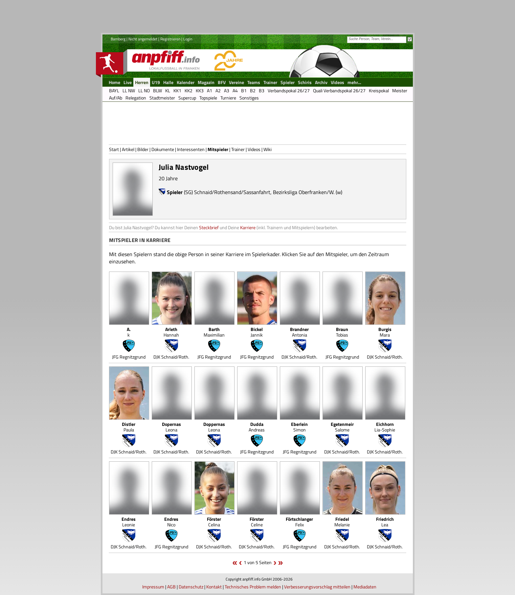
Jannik (257, 332)
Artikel (128, 149)
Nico (171, 522)
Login (187, 39)
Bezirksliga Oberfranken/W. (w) (307, 192)
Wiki (267, 149)
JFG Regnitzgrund (129, 356)
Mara (385, 332)
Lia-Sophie (384, 427)
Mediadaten (364, 586)
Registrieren (170, 39)
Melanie (342, 522)
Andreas (257, 427)
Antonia (299, 332)
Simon (299, 427)
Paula (128, 427)
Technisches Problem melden (253, 586)
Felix (299, 522)
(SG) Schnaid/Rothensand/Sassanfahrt (227, 192)
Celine (257, 522)
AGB (171, 586)
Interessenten (191, 149)
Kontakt (214, 586)
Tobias (342, 332)
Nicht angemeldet (142, 39)
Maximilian (214, 332)
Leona (171, 427)
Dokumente (162, 149)
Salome (342, 427)
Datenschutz (191, 586)
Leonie (129, 522)
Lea (385, 522)
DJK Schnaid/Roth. (171, 356)
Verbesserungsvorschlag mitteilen (317, 586)
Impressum (153, 586)
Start (114, 149)
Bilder (142, 149)
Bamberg (118, 39)
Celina (214, 522)
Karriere (248, 227)
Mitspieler (218, 149)
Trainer (238, 149)
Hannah (171, 332)
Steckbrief (209, 227)
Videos (254, 149)
